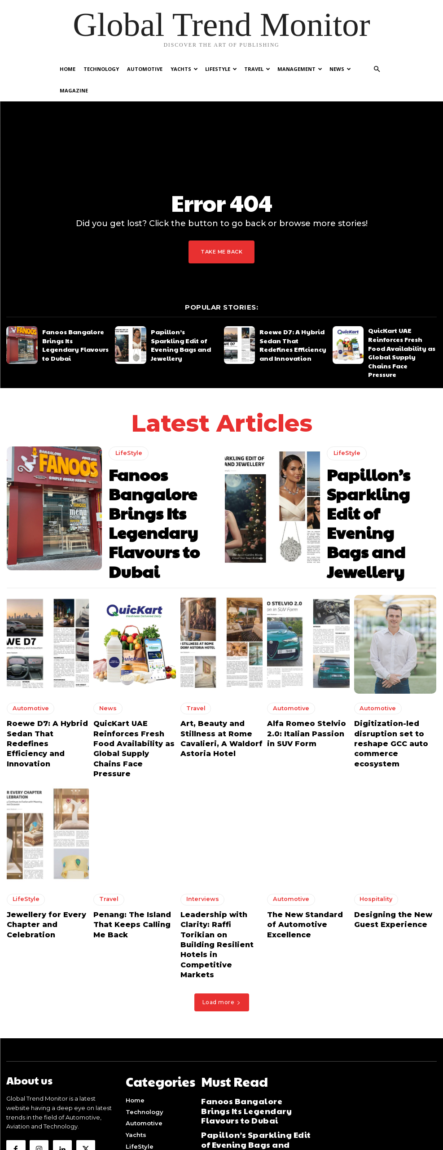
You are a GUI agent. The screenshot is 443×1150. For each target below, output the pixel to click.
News (340, 69)
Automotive (144, 69)
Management (299, 69)
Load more (221, 893)
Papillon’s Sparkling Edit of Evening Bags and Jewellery (183, 321)
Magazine (74, 90)
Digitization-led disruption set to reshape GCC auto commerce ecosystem (391, 678)
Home (67, 69)
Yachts (184, 69)
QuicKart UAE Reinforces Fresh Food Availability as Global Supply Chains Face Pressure (401, 321)
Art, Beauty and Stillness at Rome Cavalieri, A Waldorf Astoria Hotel (221, 673)
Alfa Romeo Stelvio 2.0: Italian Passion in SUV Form (306, 673)
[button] (377, 69)
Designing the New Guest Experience (385, 838)
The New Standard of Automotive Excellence (305, 838)
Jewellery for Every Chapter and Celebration (38, 842)
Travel (257, 69)
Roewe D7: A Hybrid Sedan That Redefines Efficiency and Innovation (292, 321)
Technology (101, 69)
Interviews (198, 821)
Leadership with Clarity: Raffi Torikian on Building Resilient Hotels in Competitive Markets (220, 851)
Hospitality (372, 821)
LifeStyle (221, 69)
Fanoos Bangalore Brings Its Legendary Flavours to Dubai (74, 321)
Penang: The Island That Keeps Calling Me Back (133, 838)
